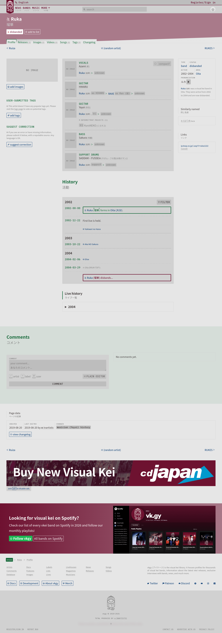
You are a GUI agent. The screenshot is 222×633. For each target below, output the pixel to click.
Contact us (168, 629)
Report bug (32, 629)
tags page (18, 108)
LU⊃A (186, 121)
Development (30, 583)
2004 (71, 306)
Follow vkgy (22, 538)
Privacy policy (206, 629)
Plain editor (95, 376)
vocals (83, 62)
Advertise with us (186, 629)
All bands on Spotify (48, 538)
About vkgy (51, 583)
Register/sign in (15, 629)
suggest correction (20, 144)
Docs (13, 583)
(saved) (184, 148)
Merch (68, 583)
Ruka (16, 19)
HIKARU (83, 86)
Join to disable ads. (19, 488)
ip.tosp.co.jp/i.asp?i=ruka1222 (194, 145)
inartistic (121, 618)
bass (82, 134)
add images (16, 86)
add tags (15, 115)
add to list (33, 32)
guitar (83, 83)
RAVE (111, 93)
